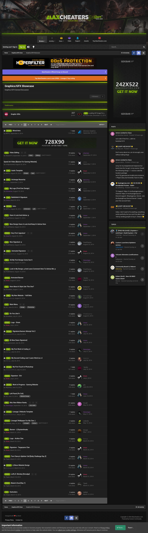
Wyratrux (9, 387)
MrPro (8, 133)
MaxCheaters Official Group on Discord (55, 72)
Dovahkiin (9, 289)
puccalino (121, 162)
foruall (85, 402)
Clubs (69, 41)
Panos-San (88, 115)
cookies (22, 528)
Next (46, 125)
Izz (7, 307)
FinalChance (10, 218)
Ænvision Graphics (89, 131)
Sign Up (22, 47)
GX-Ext (120, 208)
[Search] (120, 47)
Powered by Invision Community (131, 518)
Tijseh (8, 459)
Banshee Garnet (123, 135)
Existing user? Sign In (10, 47)
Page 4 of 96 (60, 125)
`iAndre (85, 278)
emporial (86, 304)
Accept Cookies (121, 526)
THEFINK (119, 235)
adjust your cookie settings (71, 528)
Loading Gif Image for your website (100, 113)
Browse (41, 41)
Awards (86, 41)
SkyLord (120, 149)
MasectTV (9, 155)
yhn (84, 384)
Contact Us (19, 519)
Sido (84, 197)
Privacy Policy (9, 519)
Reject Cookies (138, 526)
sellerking (121, 187)
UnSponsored (10, 164)
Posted (136, 135)
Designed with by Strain (13, 515)
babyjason (119, 259)
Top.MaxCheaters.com (100, 41)
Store (61, 41)
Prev (10, 125)
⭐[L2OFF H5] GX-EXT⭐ (124, 146)
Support (77, 41)
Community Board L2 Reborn (126, 266)
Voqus (8, 494)
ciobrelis (8, 423)
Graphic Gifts (15, 114)
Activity (51, 41)
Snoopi (85, 429)
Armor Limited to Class (124, 133)
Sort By (102, 124)
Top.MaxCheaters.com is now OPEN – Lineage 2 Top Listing (55, 78)
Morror (118, 281)
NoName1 (86, 286)
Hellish (85, 492)
